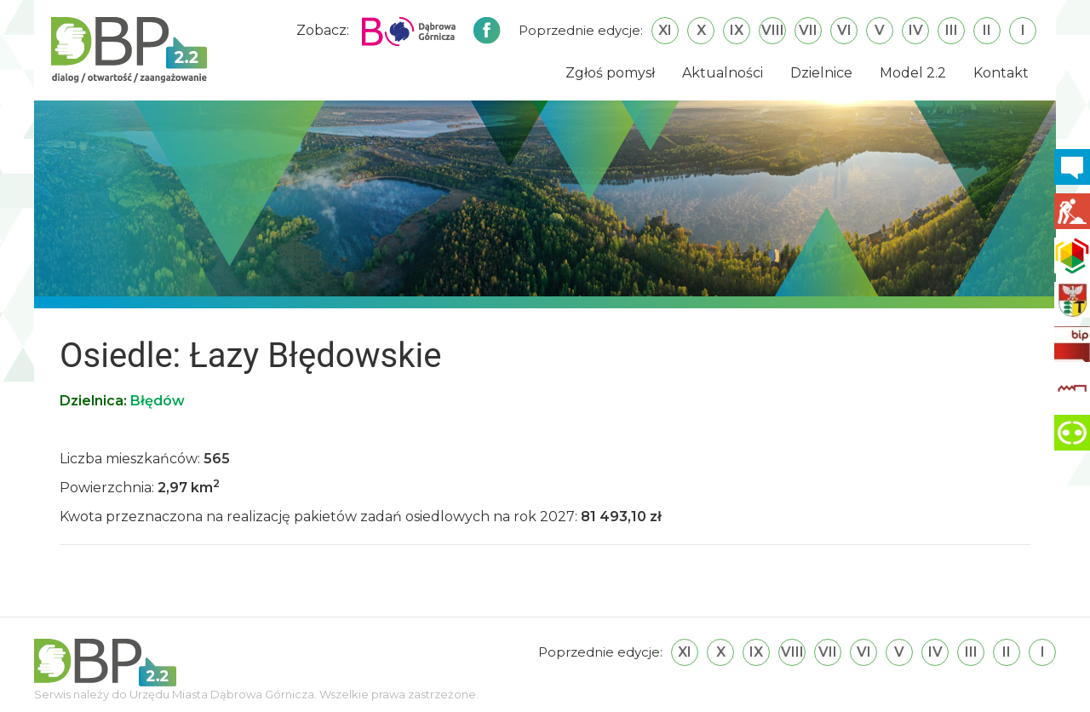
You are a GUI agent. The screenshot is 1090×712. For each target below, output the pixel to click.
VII (808, 30)
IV (916, 30)
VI (844, 30)
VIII (772, 30)
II (987, 30)
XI (665, 30)
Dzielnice (821, 73)
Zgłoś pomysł (610, 73)
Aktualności (722, 73)
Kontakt (1001, 73)
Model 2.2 (913, 73)
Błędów (157, 401)
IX (736, 30)
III (951, 30)
